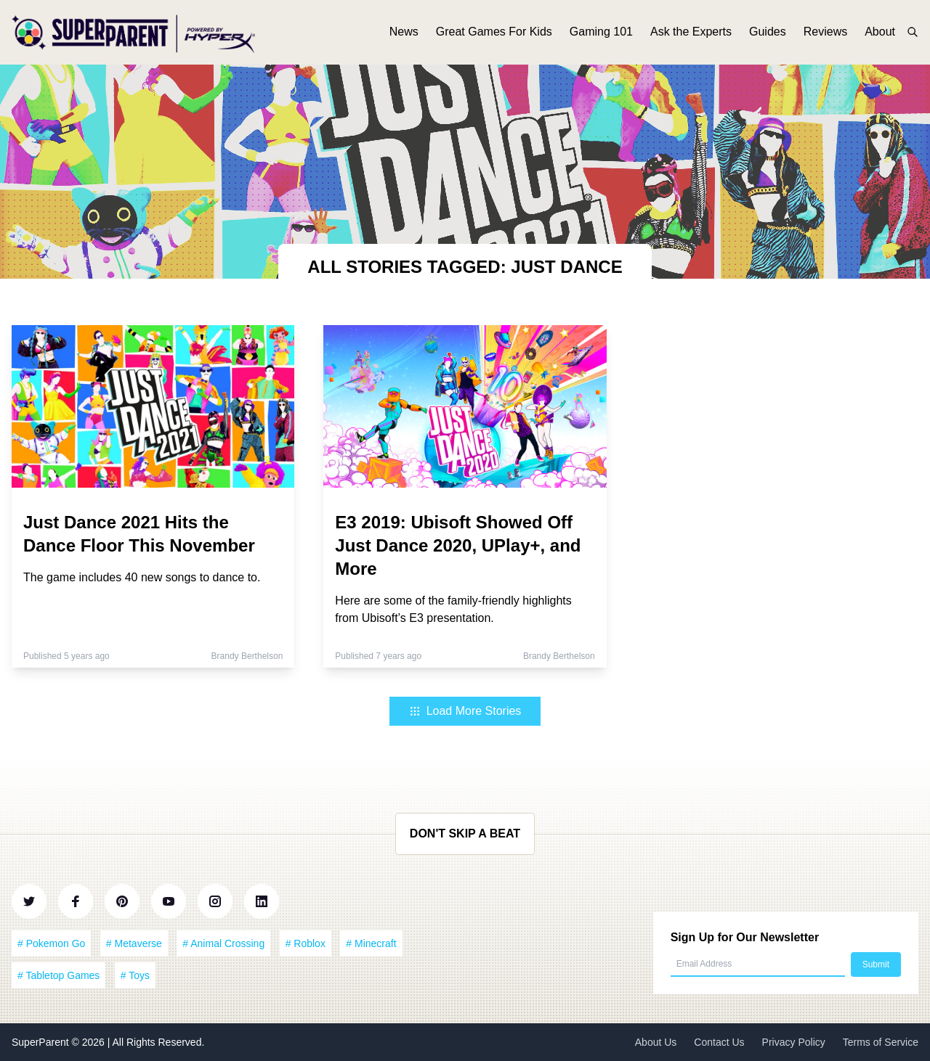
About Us (656, 1042)
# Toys (135, 975)
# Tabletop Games (58, 975)
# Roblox (306, 943)
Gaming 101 (601, 34)
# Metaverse (134, 943)
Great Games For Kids (494, 34)
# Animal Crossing (223, 943)
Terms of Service (880, 1042)
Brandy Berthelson (247, 656)
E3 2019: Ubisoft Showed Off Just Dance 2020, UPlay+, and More (458, 545)
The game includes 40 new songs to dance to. (141, 577)
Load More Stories (465, 711)
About (880, 34)
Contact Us (719, 1042)
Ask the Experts (691, 34)
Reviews (825, 34)
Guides (767, 34)
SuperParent (42, 1042)
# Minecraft (371, 943)
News (403, 34)
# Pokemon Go (51, 943)
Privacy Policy (793, 1042)
